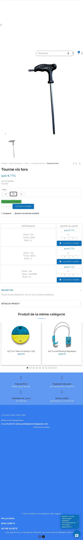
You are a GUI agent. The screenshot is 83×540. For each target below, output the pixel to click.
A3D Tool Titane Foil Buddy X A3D (21, 351)
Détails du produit (10, 304)
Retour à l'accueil (77, 163)
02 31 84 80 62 (8, 424)
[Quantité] (6, 206)
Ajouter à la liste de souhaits (27, 213)
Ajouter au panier (23, 206)
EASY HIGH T (72, 532)
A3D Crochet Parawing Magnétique (62, 351)
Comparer (7, 213)
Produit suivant (80, 163)
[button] (27, 368)
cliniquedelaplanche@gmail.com (32, 424)
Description (7, 290)
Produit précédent (74, 163)
